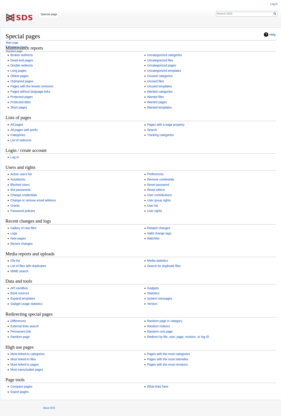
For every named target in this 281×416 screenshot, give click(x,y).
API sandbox (19, 288)
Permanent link (20, 331)
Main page (12, 42)
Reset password (158, 184)
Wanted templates (159, 107)
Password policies (22, 211)
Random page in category (164, 321)
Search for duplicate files (164, 266)
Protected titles (20, 102)
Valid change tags (159, 233)
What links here (157, 386)
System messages (159, 298)
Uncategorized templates (164, 70)
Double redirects (21, 65)
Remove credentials (160, 179)
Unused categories (160, 76)
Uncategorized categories (164, 55)
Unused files (155, 81)
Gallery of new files (23, 228)
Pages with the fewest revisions (31, 86)
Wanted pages (157, 102)
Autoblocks (17, 179)
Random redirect (158, 326)
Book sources (19, 293)
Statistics (153, 293)
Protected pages (21, 97)
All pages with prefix (24, 130)
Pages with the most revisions (167, 364)
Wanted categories (160, 91)
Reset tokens (156, 189)
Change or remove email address (33, 200)
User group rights (159, 200)
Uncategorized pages (161, 65)
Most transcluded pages (26, 369)
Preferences (155, 174)
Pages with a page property (165, 124)
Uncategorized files (160, 60)
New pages (18, 238)
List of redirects (20, 140)
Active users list (21, 174)
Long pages (18, 70)
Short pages (18, 107)
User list (152, 205)
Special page (49, 14)
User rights (154, 211)
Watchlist (153, 238)
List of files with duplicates (28, 266)
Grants (15, 205)
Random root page (160, 331)
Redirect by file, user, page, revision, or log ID (178, 337)
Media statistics (157, 260)
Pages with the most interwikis (167, 359)
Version (152, 304)
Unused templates (159, 86)
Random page (20, 337)
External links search (24, 326)
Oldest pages (19, 76)
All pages (16, 124)
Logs (13, 233)
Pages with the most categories (168, 354)
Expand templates (22, 298)
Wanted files (155, 97)
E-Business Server (17, 46)
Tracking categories (160, 135)
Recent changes (21, 243)
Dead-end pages (21, 60)
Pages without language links (30, 91)
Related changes (158, 228)
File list (15, 260)
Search (152, 130)
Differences (18, 321)
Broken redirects (21, 55)
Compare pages (21, 386)
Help (272, 34)
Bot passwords (20, 189)
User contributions (159, 195)
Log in (14, 157)
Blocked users (20, 184)
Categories (17, 135)
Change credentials (23, 195)
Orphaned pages (21, 81)
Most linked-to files (23, 359)
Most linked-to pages (24, 364)
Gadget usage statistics (26, 304)
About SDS (49, 408)
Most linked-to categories (27, 354)
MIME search (19, 271)
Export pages (19, 392)
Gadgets (153, 288)
